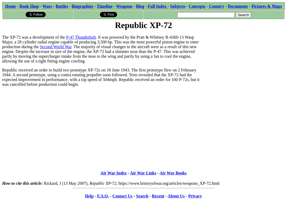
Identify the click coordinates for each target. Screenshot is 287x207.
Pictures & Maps (267, 6)
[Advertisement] (245, 64)
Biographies (82, 6)
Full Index (158, 6)
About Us (176, 196)
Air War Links (143, 173)
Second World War (55, 46)
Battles (62, 6)
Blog (140, 6)
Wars (47, 6)
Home (10, 6)
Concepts (197, 6)
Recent (158, 196)
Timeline (105, 6)
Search (142, 196)
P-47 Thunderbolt (81, 37)
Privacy (195, 196)
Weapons (124, 6)
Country (216, 6)
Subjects (177, 6)
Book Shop (29, 6)
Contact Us (122, 196)
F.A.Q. (103, 196)
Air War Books (173, 173)
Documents (238, 6)
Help (89, 196)
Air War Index (113, 173)
